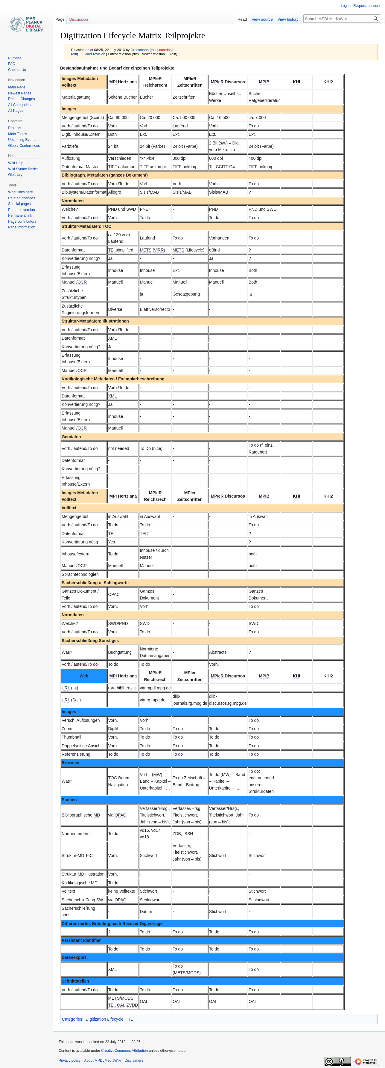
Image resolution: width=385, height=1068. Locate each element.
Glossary (15, 175)
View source (262, 19)
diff (74, 54)
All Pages (15, 111)
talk (153, 50)
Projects (14, 128)
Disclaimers (134, 1060)
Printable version (21, 210)
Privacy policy (69, 1060)
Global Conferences (24, 146)
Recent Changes (21, 99)
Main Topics (17, 134)
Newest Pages (19, 93)
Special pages (19, 204)
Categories (72, 1019)
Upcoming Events (22, 140)
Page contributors (22, 221)
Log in (346, 6)
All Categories (19, 105)
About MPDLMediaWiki (102, 1060)
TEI (131, 1019)
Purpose (15, 58)
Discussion (78, 19)
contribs (165, 50)
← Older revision (92, 54)
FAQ (11, 64)
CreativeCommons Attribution (124, 1051)
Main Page (16, 87)
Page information (21, 227)
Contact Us (17, 70)
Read (242, 19)
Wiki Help (15, 163)
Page (59, 19)
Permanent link (20, 215)
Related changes (21, 198)
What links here (20, 192)
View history (288, 19)
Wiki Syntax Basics (23, 169)
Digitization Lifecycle (105, 1019)
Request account (366, 6)
